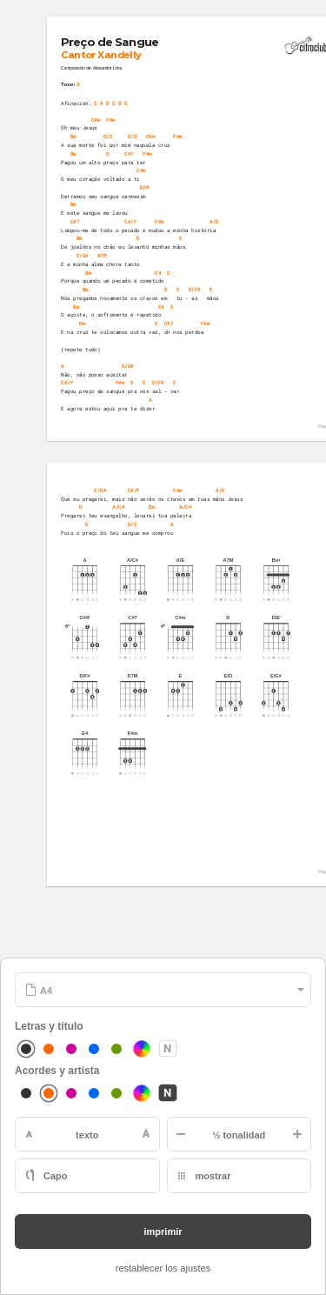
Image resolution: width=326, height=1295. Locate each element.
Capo (55, 1176)
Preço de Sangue (110, 42)
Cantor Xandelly (102, 55)
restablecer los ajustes (163, 1268)
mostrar (213, 1176)
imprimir (162, 1231)
